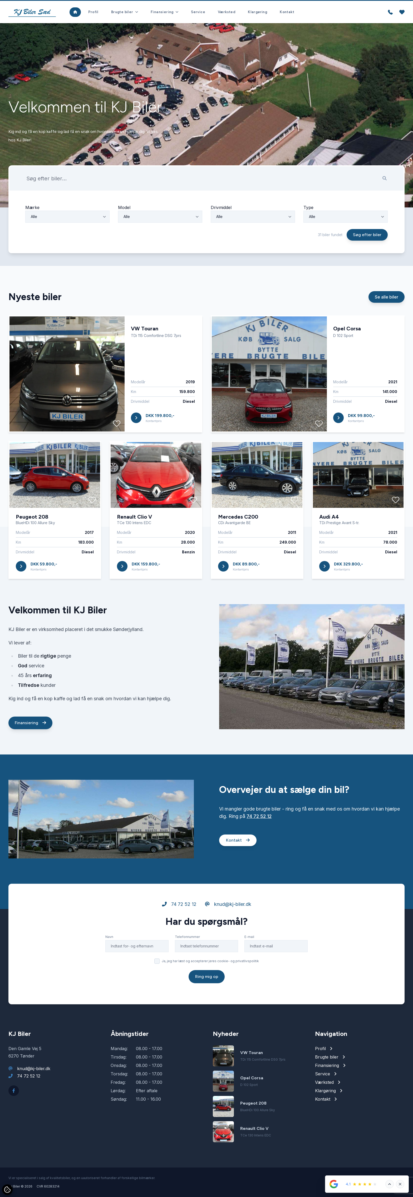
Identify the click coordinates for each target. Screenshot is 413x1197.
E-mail (249, 961)
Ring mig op (206, 1001)
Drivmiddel (221, 232)
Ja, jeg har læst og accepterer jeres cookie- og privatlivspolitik (210, 985)
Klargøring (257, 12)
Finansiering (30, 747)
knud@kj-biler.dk (228, 928)
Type (308, 232)
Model (124, 232)
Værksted (226, 12)
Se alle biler (386, 321)
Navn (109, 961)
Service (198, 12)
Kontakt (287, 12)
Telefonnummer (187, 961)
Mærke (32, 232)
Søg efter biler (367, 259)
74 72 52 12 (259, 840)
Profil (93, 12)
